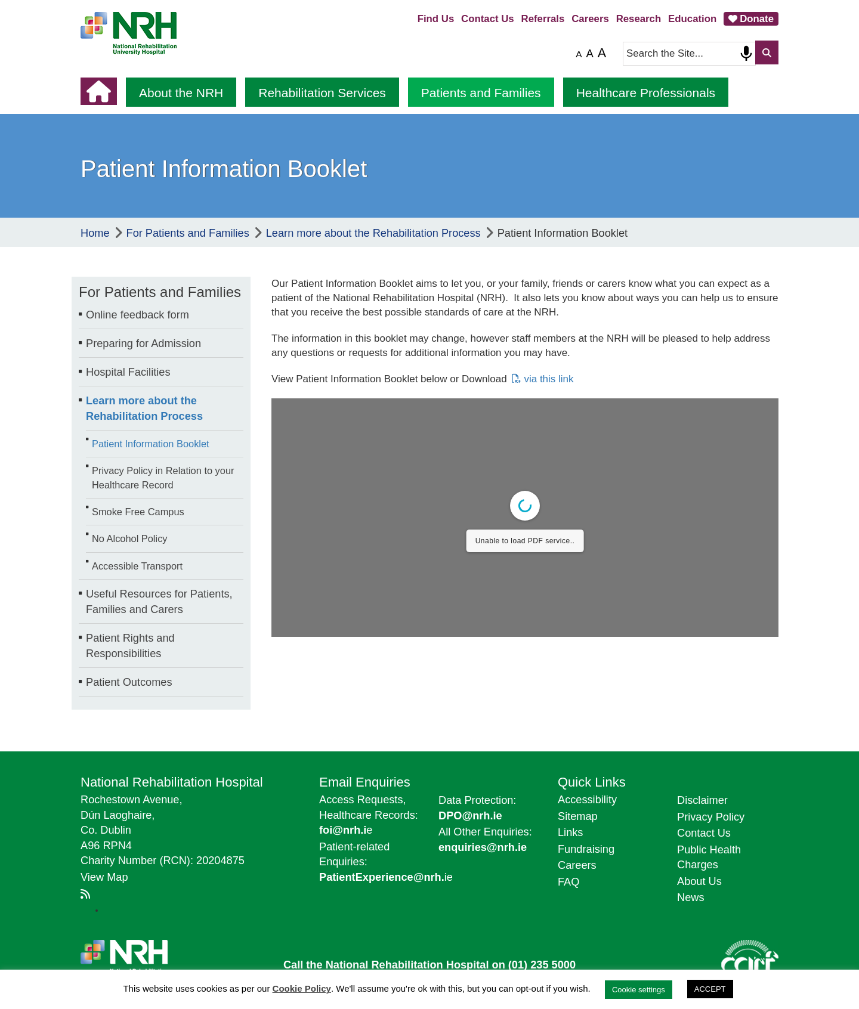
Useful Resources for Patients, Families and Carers (159, 601)
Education (692, 18)
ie (386, 877)
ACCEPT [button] (710, 989)
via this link (548, 379)
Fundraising (586, 849)
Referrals (543, 18)
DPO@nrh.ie (470, 816)
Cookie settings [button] (638, 989)
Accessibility (587, 800)
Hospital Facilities (128, 372)
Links (570, 832)
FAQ (568, 882)
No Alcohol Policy (130, 538)
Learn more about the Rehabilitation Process (144, 408)
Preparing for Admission (143, 343)
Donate (757, 18)
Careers (590, 18)
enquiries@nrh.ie (482, 847)
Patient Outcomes (129, 682)
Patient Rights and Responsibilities (130, 646)
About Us (699, 881)
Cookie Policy (302, 988)
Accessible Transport (137, 566)
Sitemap (578, 816)
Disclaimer (702, 800)
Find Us (436, 18)
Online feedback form (137, 315)
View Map (104, 877)
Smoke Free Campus (138, 511)
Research (639, 18)
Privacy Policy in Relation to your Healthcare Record (163, 477)
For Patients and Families (160, 292)
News (690, 897)
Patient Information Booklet (150, 443)
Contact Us (487, 18)
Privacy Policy (710, 817)
